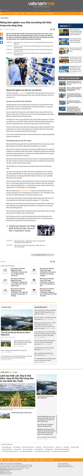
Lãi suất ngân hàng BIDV (26, 451)
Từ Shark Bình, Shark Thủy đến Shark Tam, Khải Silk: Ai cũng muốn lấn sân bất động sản (74, 96)
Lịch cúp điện (17, 449)
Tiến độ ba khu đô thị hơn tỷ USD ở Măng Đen (15, 333)
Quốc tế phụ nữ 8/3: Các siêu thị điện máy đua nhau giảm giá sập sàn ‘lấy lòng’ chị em (33, 53)
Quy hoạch (7, 13)
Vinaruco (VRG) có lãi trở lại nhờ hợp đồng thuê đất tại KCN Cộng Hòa (74, 89)
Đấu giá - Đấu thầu (39, 13)
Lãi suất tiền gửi (49, 449)
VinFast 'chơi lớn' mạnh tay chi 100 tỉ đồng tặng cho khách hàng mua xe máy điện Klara (34, 46)
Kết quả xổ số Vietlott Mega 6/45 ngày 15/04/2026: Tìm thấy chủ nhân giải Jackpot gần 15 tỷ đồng (19, 292)
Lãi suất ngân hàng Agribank (62, 449)
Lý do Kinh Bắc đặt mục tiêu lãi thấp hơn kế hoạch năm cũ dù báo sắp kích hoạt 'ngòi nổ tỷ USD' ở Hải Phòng (45, 333)
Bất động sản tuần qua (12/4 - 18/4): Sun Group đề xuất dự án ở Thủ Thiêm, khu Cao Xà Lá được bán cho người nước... (46, 431)
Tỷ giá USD (66, 447)
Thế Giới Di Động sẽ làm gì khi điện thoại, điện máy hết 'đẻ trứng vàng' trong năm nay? (33, 50)
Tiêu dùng (4, 18)
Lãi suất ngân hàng (27, 449)
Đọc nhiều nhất (41, 307)
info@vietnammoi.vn (8, 472)
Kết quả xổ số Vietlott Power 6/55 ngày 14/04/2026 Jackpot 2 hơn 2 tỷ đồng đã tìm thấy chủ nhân (48, 292)
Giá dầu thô (38, 447)
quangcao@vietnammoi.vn (67, 466)
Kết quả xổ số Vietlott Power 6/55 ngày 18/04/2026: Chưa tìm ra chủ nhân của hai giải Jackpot (48, 272)
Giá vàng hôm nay (6, 447)
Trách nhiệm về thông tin (5, 474)
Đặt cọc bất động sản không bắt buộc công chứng (14, 350)
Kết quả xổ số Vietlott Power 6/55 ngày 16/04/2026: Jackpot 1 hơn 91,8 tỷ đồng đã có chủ (47, 282)
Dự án (22, 13)
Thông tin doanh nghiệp (69, 78)
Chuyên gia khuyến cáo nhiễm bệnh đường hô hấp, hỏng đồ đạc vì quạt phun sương (22, 228)
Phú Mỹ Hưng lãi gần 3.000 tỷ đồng (21, 412)
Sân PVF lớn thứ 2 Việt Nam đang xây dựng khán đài (45, 425)
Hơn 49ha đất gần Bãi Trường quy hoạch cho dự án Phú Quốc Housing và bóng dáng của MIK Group (74, 109)
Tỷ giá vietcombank (7, 449)
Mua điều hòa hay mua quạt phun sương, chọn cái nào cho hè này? (30, 246)
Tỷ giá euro (59, 447)
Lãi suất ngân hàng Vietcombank (60, 451)
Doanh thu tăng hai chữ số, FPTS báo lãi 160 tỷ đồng (76, 49)
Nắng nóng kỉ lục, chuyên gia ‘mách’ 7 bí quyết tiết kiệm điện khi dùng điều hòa (33, 43)
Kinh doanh (50, 13)
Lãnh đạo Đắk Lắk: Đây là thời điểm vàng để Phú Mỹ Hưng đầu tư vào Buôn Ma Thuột (23, 342)
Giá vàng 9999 (16, 447)
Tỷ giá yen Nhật (75, 447)
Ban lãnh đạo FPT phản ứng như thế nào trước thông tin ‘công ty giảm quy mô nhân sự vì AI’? (76, 60)
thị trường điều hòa (25, 190)
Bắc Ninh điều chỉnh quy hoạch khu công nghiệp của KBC (74, 102)
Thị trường (15, 13)
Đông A (2, 29)
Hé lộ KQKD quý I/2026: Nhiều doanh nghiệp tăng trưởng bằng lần (76, 40)
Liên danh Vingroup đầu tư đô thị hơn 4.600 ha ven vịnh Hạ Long (74, 83)
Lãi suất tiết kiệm (38, 449)
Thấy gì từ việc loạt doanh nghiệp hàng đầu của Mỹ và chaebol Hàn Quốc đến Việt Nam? (76, 32)
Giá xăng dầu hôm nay (28, 447)
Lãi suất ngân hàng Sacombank (10, 451)
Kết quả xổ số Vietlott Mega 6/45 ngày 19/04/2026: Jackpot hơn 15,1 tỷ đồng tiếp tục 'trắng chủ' (19, 272)
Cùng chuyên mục (8, 266)
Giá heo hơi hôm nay (48, 447)
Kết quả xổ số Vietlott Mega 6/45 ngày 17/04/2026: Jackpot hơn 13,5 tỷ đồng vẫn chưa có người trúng (19, 282)
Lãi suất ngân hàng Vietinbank (42, 451)
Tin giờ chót (6, 307)
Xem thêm (78, 114)
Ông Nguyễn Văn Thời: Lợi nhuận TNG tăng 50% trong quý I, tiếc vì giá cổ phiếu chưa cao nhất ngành (75, 70)
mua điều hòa (22, 93)
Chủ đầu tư (29, 13)
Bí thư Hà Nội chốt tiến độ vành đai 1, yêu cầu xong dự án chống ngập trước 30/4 (45, 342)
